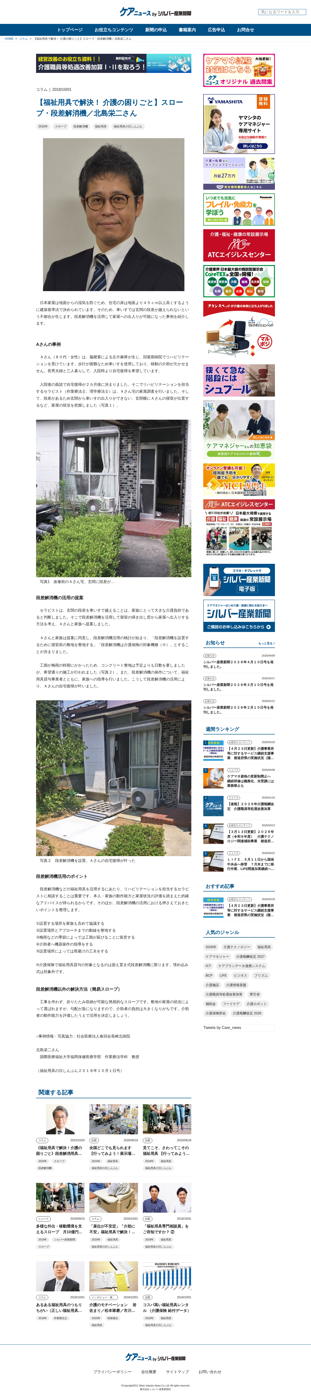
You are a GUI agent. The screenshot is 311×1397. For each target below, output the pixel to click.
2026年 (211, 947)
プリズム (261, 975)
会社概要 (148, 1372)
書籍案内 (187, 29)
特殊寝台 (112, 1318)
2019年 (42, 1239)
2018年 (43, 126)
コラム (42, 1140)
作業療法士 (60, 1318)
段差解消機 (81, 126)
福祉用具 (101, 126)
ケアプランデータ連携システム (241, 966)
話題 (94, 1140)
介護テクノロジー (237, 947)
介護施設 (212, 985)
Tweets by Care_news (222, 1028)
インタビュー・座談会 (104, 1297)
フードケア (231, 1004)
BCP (209, 975)
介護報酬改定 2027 (250, 956)
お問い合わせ (209, 1372)
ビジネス (240, 975)
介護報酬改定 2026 (247, 1013)
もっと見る (265, 643)
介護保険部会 (216, 1013)
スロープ (60, 126)
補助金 (211, 1004)
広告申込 (216, 29)
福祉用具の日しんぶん (128, 126)
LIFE (223, 975)
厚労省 (255, 994)
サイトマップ (177, 1372)
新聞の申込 (156, 29)
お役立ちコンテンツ (114, 29)
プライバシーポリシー (112, 1372)
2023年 (42, 1161)
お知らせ (209, 655)
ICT (208, 966)
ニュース (43, 1218)
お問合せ (245, 29)
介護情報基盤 (236, 985)
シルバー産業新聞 (64, 1239)
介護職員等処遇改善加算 (224, 994)
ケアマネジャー (217, 956)
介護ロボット (257, 1004)
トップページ (70, 29)
